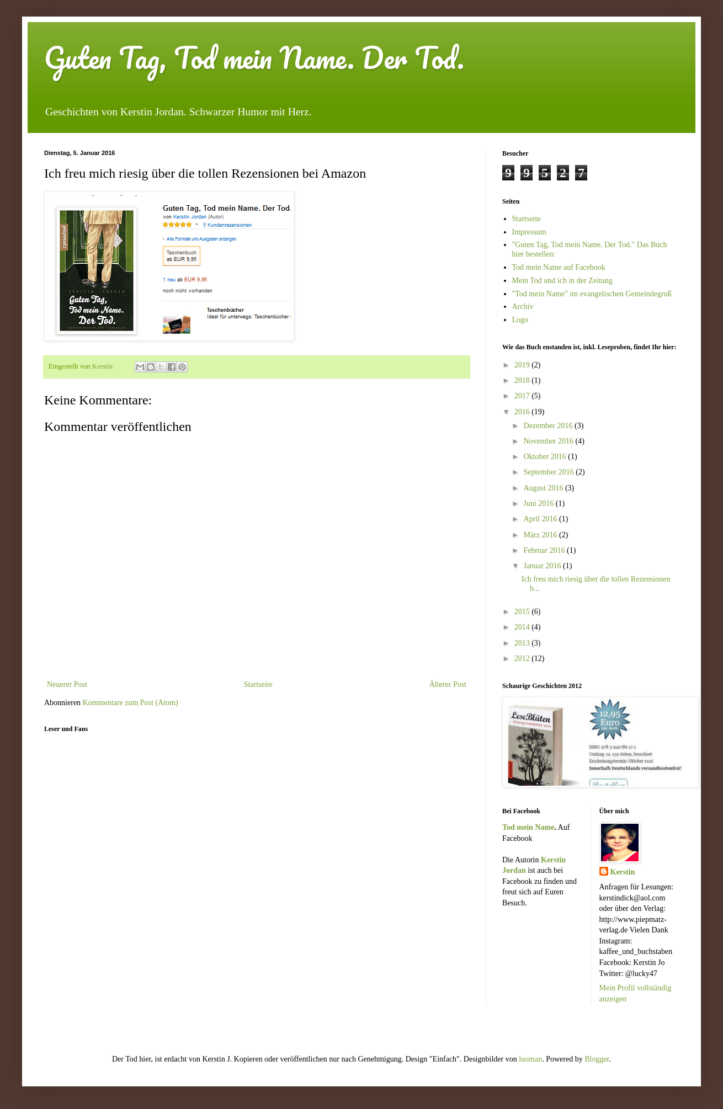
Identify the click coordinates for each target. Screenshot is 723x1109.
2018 (523, 380)
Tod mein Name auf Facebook (558, 267)
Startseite (258, 684)
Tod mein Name (528, 827)
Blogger (596, 1059)
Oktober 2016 (545, 456)
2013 (523, 643)
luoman (530, 1059)
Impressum (529, 232)
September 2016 (549, 472)
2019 (523, 365)
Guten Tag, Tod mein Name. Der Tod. (254, 57)
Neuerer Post (67, 684)
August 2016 (544, 488)
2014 (523, 627)
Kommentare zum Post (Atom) (130, 703)
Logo (520, 320)
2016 (523, 412)
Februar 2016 (545, 550)
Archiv (523, 306)
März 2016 (541, 535)
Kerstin (622, 872)
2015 (523, 611)
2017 (523, 396)
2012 (523, 658)
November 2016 (549, 441)
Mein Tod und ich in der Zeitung (562, 280)
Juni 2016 (539, 503)
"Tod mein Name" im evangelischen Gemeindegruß (592, 294)
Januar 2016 (543, 566)
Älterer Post (447, 684)
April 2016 (541, 519)
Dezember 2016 (549, 426)
